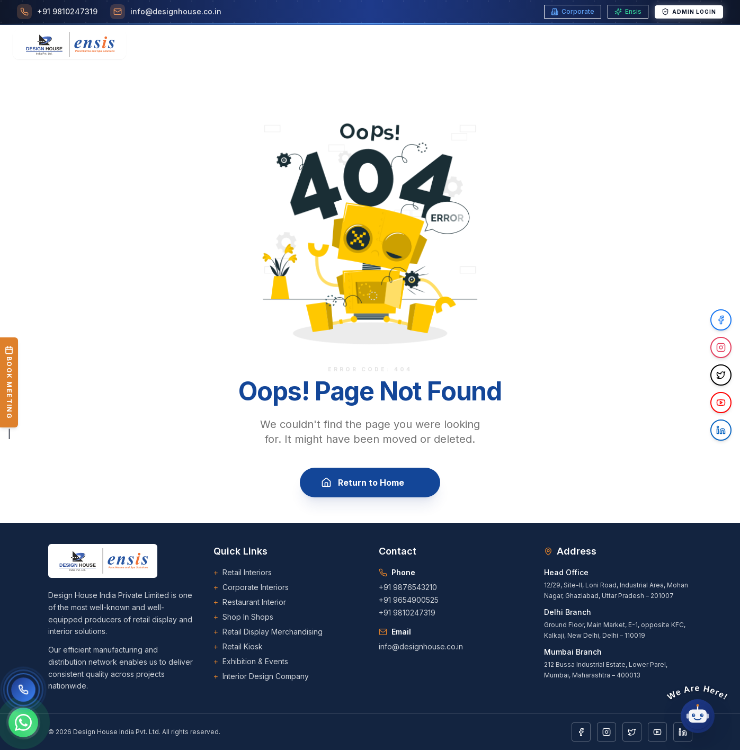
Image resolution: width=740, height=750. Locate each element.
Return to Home (370, 482)
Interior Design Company (261, 676)
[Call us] (23, 689)
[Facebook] (581, 732)
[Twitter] (631, 732)
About (241, 44)
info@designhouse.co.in (421, 646)
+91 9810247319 (407, 612)
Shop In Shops (243, 617)
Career (407, 44)
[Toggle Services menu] (291, 44)
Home (204, 44)
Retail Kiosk (238, 646)
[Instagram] (606, 732)
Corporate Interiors (251, 587)
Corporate (572, 11)
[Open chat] (697, 716)
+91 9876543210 (408, 587)
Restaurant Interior (249, 602)
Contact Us (635, 44)
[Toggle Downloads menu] (568, 44)
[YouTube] (657, 732)
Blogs (448, 44)
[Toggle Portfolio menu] (500, 44)
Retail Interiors (242, 572)
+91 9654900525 (409, 599)
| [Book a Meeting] (9, 388)
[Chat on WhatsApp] (23, 722)
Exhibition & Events (250, 661)
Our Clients (353, 44)
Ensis (627, 11)
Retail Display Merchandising (268, 632)
